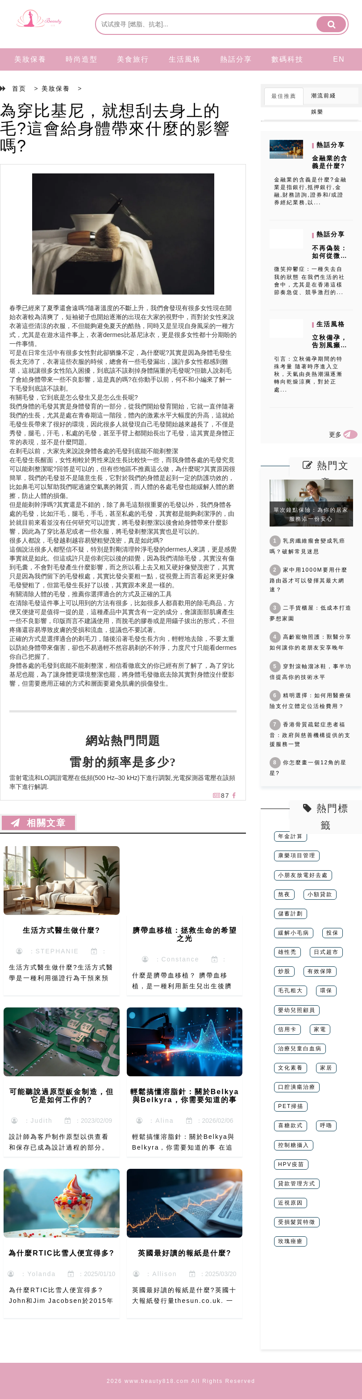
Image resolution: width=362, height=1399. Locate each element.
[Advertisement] (311, 1304)
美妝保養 (30, 59)
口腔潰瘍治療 (297, 1087)
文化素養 (290, 1068)
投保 (332, 933)
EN (339, 59)
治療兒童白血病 (300, 1048)
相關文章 (38, 823)
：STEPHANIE (47, 951)
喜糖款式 (290, 1125)
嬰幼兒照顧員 (297, 1010)
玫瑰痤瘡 (290, 1241)
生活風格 (185, 59)
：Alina (155, 1120)
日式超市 (326, 952)
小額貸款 (320, 894)
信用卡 (287, 1029)
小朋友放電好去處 (303, 875)
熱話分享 (236, 59)
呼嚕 (326, 1125)
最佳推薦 (283, 96)
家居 (326, 1068)
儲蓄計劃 (290, 913)
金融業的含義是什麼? (330, 162)
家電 (320, 1029)
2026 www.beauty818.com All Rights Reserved (181, 1381)
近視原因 (290, 1203)
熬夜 (284, 894)
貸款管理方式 (297, 1183)
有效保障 (320, 971)
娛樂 (317, 112)
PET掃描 (291, 1106)
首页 (19, 88)
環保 (326, 990)
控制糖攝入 (293, 1145)
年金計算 (290, 836)
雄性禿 (287, 952)
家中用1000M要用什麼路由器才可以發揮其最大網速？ (309, 580)
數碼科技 (287, 59)
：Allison (155, 1273)
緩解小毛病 (293, 933)
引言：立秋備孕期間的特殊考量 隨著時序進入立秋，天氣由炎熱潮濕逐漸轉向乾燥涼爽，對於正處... (308, 374)
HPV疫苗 (291, 1164)
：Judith (32, 1120)
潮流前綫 (323, 96)
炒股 (284, 971)
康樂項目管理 (297, 855)
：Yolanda (32, 1273)
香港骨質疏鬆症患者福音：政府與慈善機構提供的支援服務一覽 (310, 734)
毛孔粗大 (290, 990)
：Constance (171, 959)
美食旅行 (133, 59)
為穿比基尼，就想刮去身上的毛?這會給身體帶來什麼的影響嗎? (115, 128)
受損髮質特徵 (297, 1222)
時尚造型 (82, 59)
